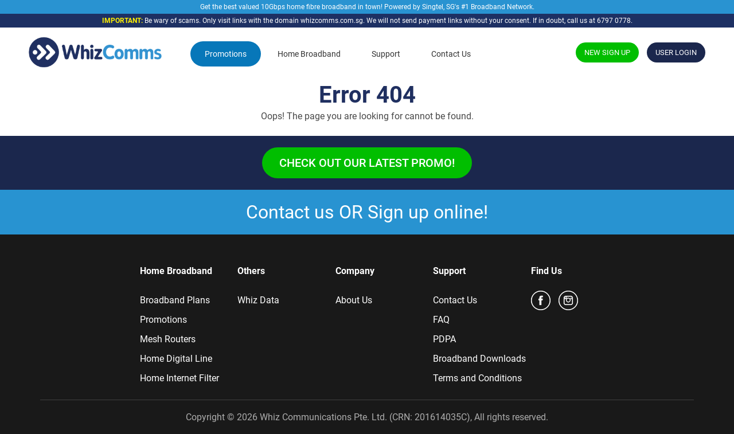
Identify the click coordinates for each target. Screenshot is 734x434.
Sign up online (425, 212)
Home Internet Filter (179, 378)
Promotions (226, 53)
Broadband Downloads (479, 358)
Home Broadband (309, 53)
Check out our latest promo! (367, 163)
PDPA (444, 339)
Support (386, 53)
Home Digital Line (176, 358)
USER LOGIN (676, 52)
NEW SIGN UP (607, 52)
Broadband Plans (175, 300)
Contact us (290, 212)
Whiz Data (258, 300)
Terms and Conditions (477, 378)
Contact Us (451, 53)
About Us (353, 300)
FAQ (441, 319)
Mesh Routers (168, 339)
